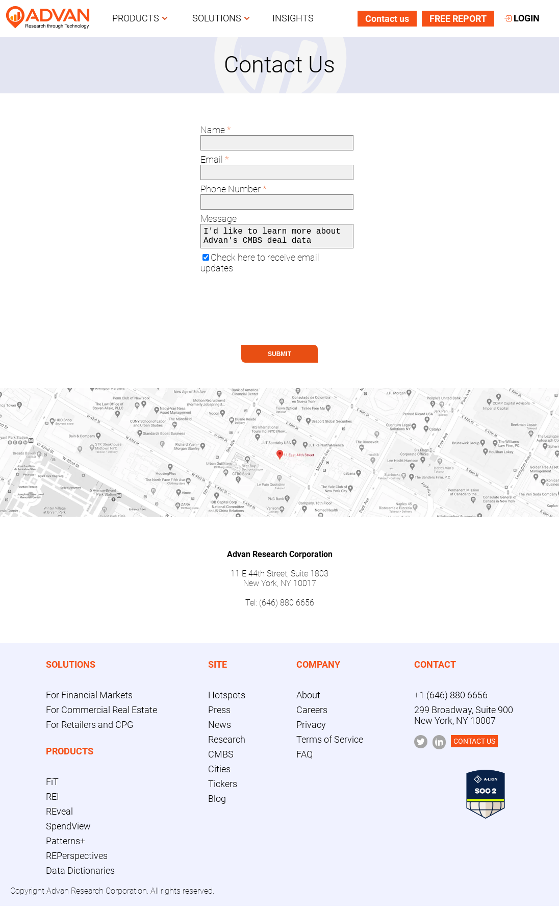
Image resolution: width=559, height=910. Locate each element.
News (219, 728)
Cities (219, 773)
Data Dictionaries (80, 874)
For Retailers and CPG (89, 728)
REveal (59, 815)
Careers (311, 714)
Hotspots (226, 699)
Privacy (311, 728)
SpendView (68, 830)
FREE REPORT (458, 19)
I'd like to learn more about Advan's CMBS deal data (276, 238)
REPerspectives (77, 859)
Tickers (222, 787)
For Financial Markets (89, 699)
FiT (52, 785)
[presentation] (277, 319)
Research (226, 743)
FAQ (304, 758)
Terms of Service (329, 743)
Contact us (387, 19)
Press (219, 714)
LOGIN (522, 18)
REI (52, 800)
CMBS (221, 758)
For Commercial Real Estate (101, 714)
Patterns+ (65, 845)
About (308, 699)
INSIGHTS (293, 18)
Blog (217, 802)
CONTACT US (474, 745)
